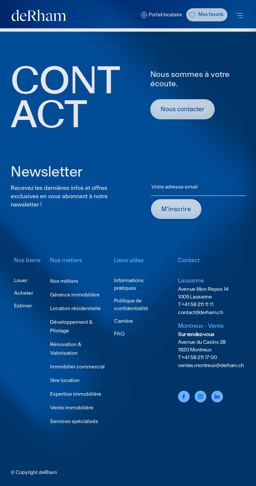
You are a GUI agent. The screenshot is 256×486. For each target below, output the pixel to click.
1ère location (65, 380)
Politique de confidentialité (131, 304)
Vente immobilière (71, 407)
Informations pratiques (129, 284)
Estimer (23, 305)
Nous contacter (182, 109)
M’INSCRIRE (176, 209)
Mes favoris (210, 14)
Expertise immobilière (75, 394)
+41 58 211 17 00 (199, 357)
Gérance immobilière (75, 294)
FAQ (119, 333)
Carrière (123, 321)
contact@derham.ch (200, 312)
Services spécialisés (74, 421)
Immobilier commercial (77, 366)
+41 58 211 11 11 (197, 304)
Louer (20, 280)
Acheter (23, 293)
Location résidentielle (75, 308)
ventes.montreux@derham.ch (211, 365)
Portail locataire (165, 15)
